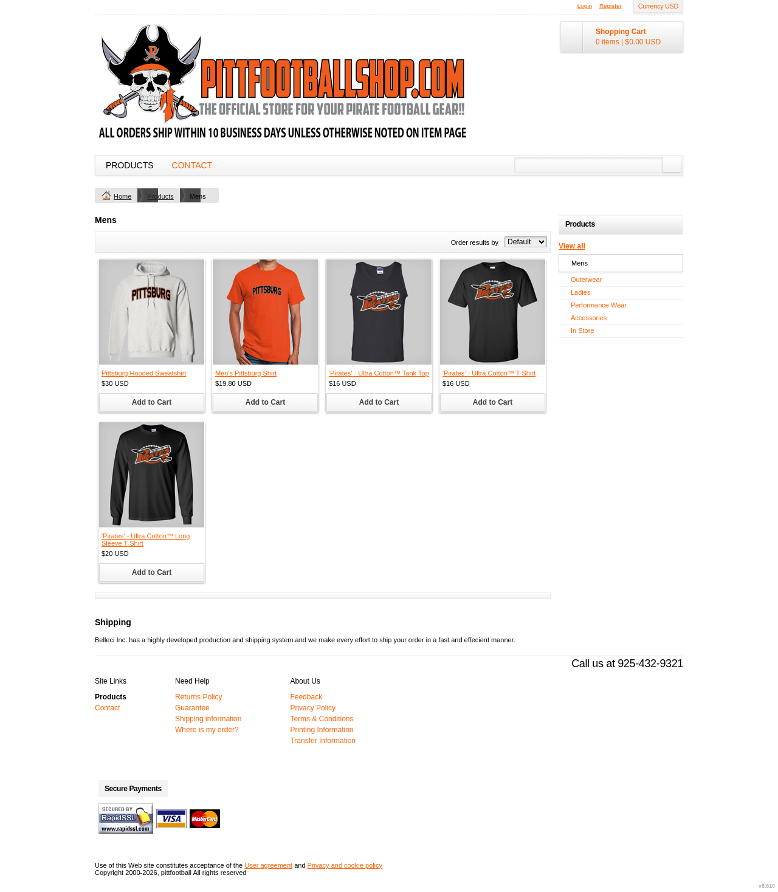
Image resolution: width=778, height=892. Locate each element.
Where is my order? (207, 730)
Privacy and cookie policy (345, 865)
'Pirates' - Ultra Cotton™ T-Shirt (488, 373)
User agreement (268, 865)
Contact (192, 165)
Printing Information (321, 730)
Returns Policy (198, 697)
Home (122, 196)
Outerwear (586, 279)
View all (572, 246)
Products (130, 165)
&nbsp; (151, 312)
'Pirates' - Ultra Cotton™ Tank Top (379, 373)
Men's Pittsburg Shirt (246, 373)
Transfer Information (323, 740)
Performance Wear (599, 305)
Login (584, 5)
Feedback (306, 697)
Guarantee (192, 708)
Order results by (474, 242)
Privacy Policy (313, 708)
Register (610, 5)
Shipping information (208, 719)
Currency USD (658, 6)
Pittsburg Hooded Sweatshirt (144, 373)
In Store (582, 330)
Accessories (589, 317)
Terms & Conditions (321, 719)
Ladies (580, 292)
